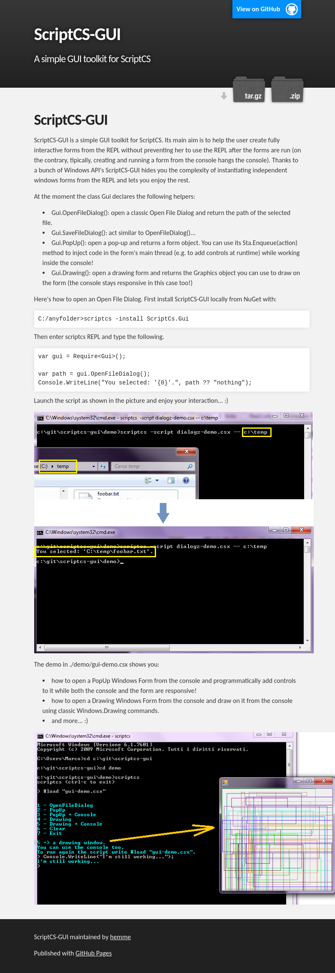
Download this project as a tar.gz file (249, 89)
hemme (120, 937)
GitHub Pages (94, 953)
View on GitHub (258, 9)
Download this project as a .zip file (286, 89)
